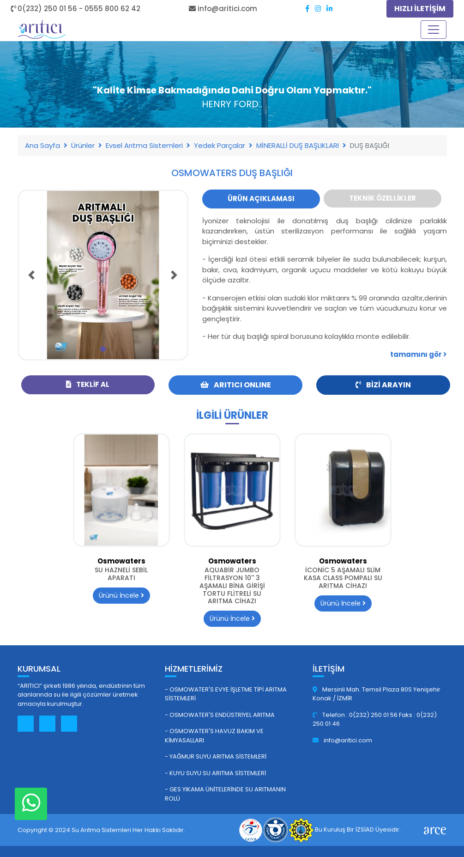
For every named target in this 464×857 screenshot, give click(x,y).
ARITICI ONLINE (235, 385)
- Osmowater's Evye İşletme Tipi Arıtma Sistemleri (226, 694)
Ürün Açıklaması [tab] (261, 198)
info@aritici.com (342, 740)
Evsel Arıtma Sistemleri (144, 145)
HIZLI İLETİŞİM (420, 8)
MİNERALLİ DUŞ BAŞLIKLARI (297, 145)
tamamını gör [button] (418, 354)
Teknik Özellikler (382, 198)
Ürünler (83, 145)
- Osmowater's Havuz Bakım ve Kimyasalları (214, 736)
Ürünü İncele (121, 595)
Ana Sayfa (42, 145)
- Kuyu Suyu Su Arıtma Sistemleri (215, 773)
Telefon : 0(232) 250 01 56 (356, 714)
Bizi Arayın (383, 385)
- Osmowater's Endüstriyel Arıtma (220, 714)
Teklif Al (87, 384)
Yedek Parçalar (219, 145)
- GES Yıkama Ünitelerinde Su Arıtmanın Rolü (225, 794)
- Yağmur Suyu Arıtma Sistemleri (215, 756)
